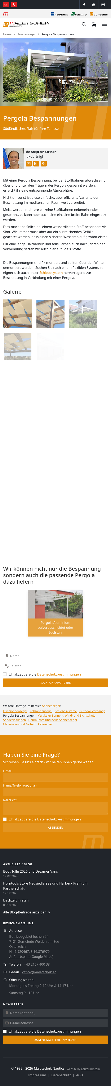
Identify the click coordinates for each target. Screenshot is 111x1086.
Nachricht (10, 800)
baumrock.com (90, 1069)
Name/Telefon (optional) (19, 785)
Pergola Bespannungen (57, 34)
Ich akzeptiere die (42, 674)
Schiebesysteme (66, 711)
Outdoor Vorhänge (92, 711)
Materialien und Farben (19, 724)
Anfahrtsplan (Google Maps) (31, 956)
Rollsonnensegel (41, 711)
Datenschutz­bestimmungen (59, 674)
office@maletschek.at (39, 972)
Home (7, 34)
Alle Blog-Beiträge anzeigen (27, 912)
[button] (55, 72)
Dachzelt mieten (16, 900)
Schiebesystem (51, 272)
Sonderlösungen (14, 720)
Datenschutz (61, 1075)
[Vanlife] (78, 13)
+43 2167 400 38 (37, 964)
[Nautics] (59, 13)
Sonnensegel (26, 34)
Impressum (37, 1075)
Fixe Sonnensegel (15, 711)
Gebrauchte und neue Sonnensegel (52, 720)
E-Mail (7, 771)
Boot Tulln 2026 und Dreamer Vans (30, 871)
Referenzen (46, 724)
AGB (79, 1075)
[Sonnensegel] (99, 13)
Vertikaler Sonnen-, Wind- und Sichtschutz (66, 715)
